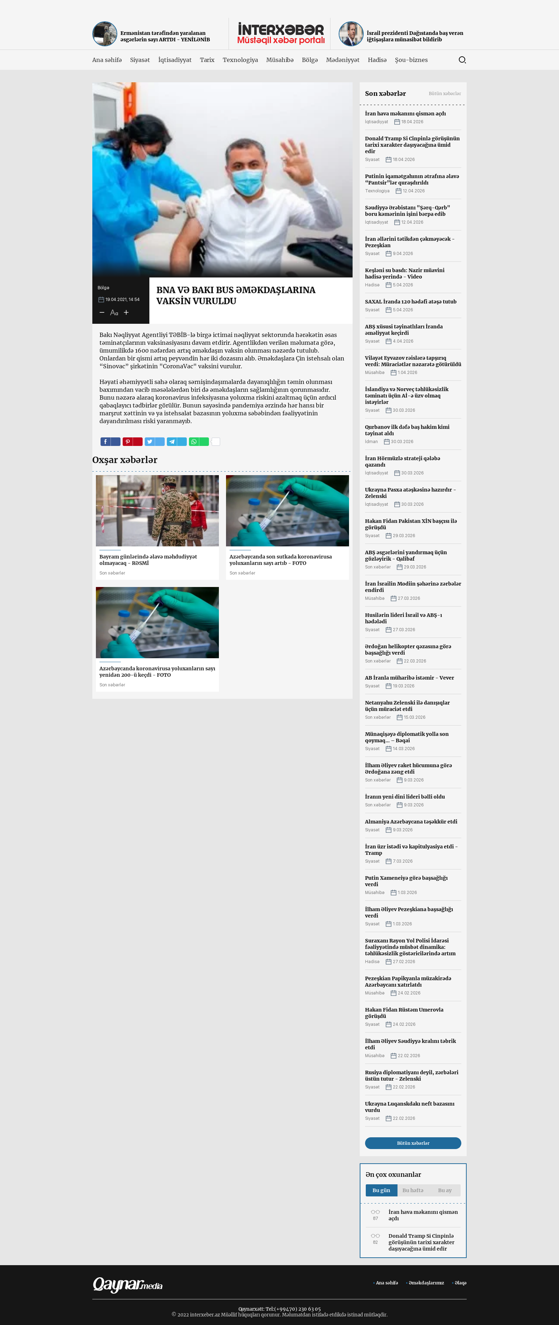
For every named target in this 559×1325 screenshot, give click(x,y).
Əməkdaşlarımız (426, 1282)
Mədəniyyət (343, 59)
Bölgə (310, 59)
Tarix (207, 59)
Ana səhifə (107, 59)
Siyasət (140, 59)
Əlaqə (461, 1282)
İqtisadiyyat (174, 59)
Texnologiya (240, 59)
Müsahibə (280, 59)
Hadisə (377, 59)
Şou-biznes (411, 59)
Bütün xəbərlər (445, 93)
